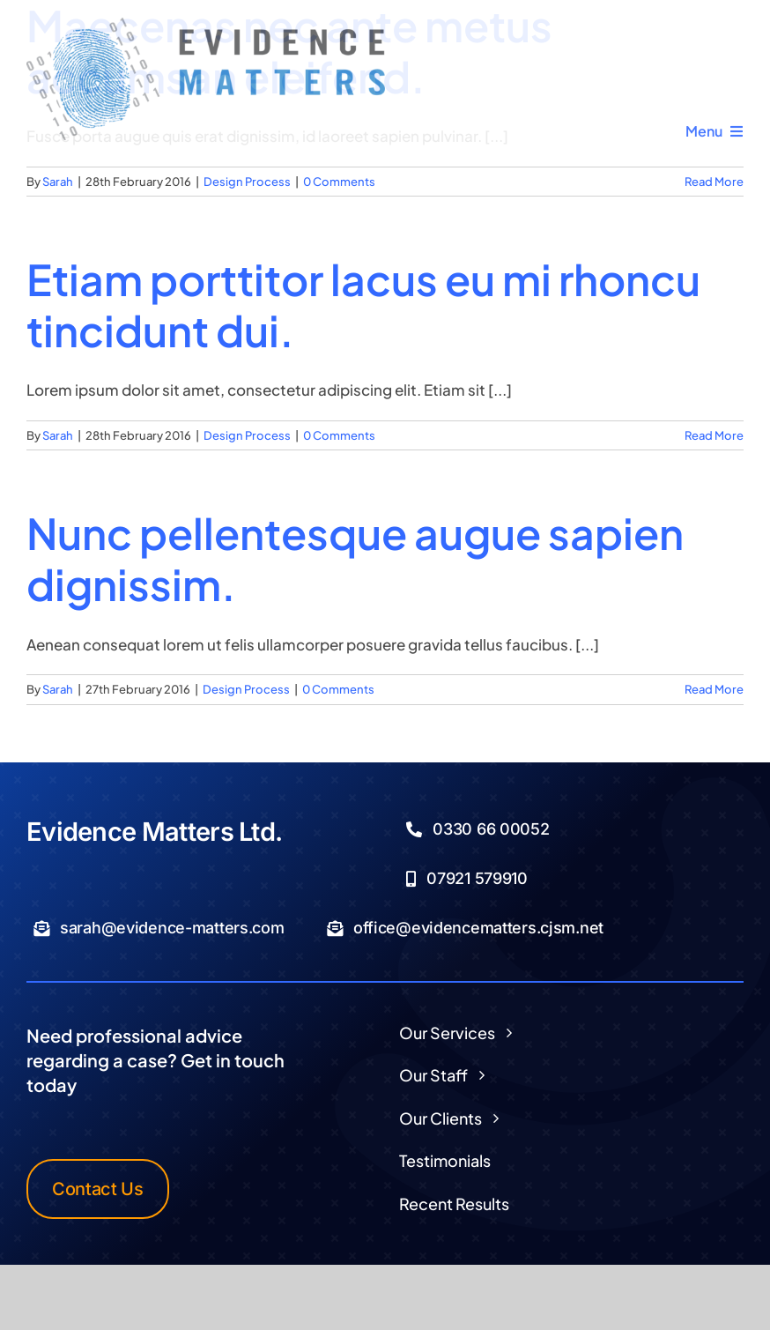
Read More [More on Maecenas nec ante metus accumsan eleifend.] (714, 182)
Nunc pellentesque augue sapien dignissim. (355, 558)
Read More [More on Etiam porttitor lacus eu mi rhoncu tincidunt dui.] (714, 435)
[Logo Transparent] (205, 24)
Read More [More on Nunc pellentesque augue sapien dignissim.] (714, 689)
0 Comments (339, 182)
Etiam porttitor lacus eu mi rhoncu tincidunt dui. (363, 304)
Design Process (247, 182)
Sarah (57, 182)
